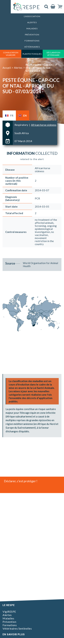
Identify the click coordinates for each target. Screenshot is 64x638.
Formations (32, 40)
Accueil (7, 67)
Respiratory (22, 124)
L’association (32, 16)
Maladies (32, 28)
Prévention (32, 34)
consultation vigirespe (10, 53)
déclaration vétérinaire (53, 53)
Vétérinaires (32, 46)
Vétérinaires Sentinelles (17, 628)
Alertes (32, 22)
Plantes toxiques (32, 54)
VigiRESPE (9, 611)
